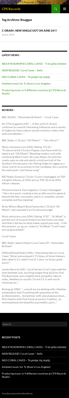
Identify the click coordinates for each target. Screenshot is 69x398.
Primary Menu (64, 8)
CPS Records (11, 9)
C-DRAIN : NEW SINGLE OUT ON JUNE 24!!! (29, 30)
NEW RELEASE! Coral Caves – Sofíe (22, 70)
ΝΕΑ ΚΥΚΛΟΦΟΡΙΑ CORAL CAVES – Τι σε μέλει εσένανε (34, 63)
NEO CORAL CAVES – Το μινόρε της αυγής (26, 76)
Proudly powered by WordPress (17, 393)
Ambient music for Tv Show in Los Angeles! (26, 83)
